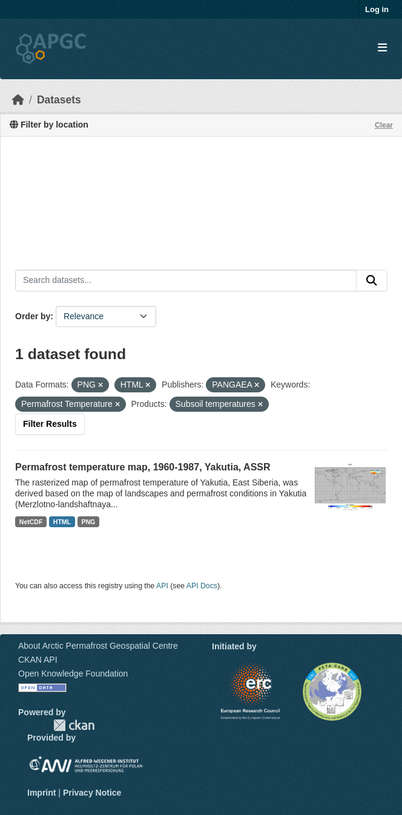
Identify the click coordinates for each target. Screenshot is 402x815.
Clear (384, 125)
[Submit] (371, 280)
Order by (32, 316)
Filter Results (50, 424)
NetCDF (31, 521)
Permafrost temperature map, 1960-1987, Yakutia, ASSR (143, 467)
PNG (89, 521)
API (162, 586)
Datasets (59, 100)
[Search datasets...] (186, 280)
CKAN (73, 725)
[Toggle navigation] (382, 48)
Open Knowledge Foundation (73, 673)
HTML (62, 521)
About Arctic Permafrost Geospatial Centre (98, 646)
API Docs (201, 586)
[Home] (18, 100)
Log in (377, 9)
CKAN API (38, 659)
